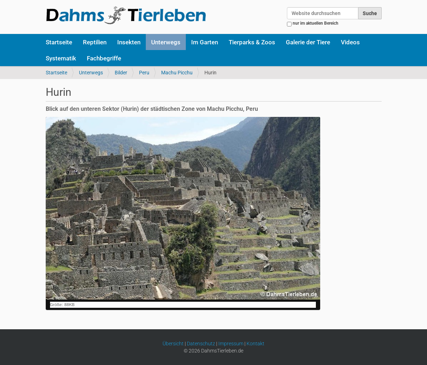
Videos (350, 42)
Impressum (230, 343)
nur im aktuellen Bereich (315, 23)
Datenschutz (201, 343)
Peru (144, 72)
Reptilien (94, 42)
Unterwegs (165, 42)
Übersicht (173, 343)
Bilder (121, 72)
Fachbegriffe (104, 58)
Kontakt (255, 343)
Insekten (128, 42)
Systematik (61, 58)
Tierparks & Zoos (252, 42)
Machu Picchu (177, 72)
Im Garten (204, 42)
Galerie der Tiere (308, 42)
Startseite (59, 42)
